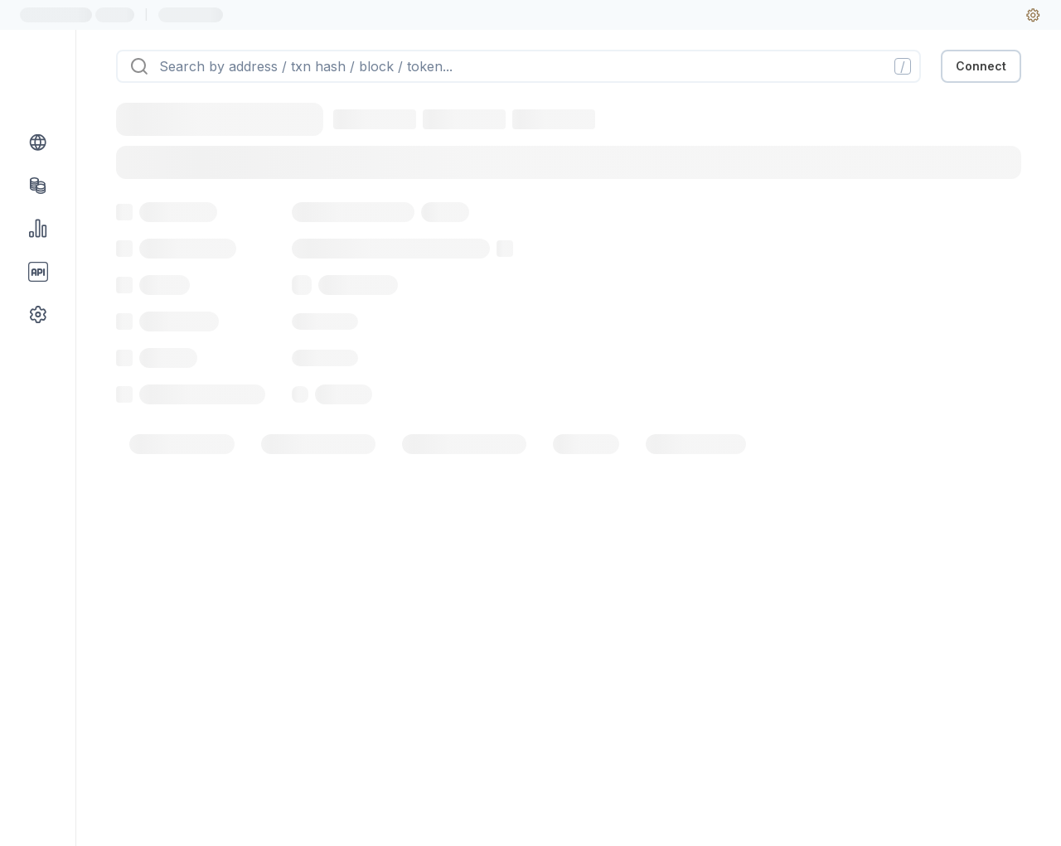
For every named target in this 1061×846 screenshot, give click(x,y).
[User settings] (1033, 15)
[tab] (182, 444)
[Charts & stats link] (38, 229)
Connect (981, 66)
